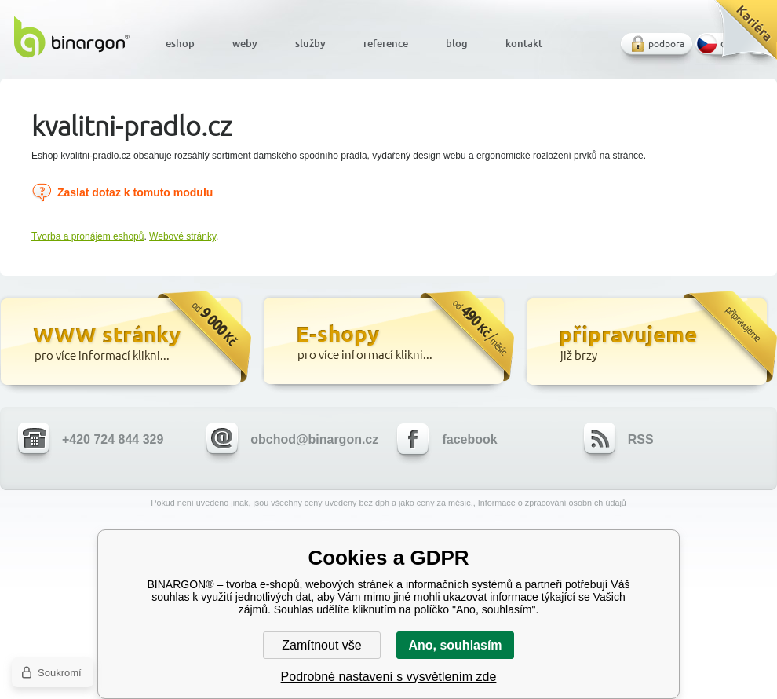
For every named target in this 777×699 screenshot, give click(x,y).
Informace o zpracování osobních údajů (552, 502)
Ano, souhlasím (455, 645)
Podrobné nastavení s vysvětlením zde (389, 676)
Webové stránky (182, 236)
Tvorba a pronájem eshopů (87, 236)
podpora (666, 43)
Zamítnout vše (321, 645)
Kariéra (740, 35)
